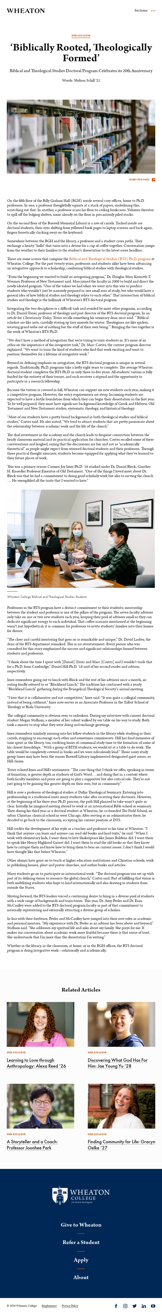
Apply (81, 1260)
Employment (49, 1306)
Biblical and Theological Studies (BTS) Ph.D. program (110, 259)
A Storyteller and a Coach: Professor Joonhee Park (32, 1144)
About (81, 1277)
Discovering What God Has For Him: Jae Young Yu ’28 (118, 1063)
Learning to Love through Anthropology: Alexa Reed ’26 (36, 1063)
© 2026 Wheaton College (22, 1306)
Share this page (142, 179)
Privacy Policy (70, 1306)
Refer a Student (81, 1242)
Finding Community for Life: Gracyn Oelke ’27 (121, 1144)
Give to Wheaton (81, 1225)
